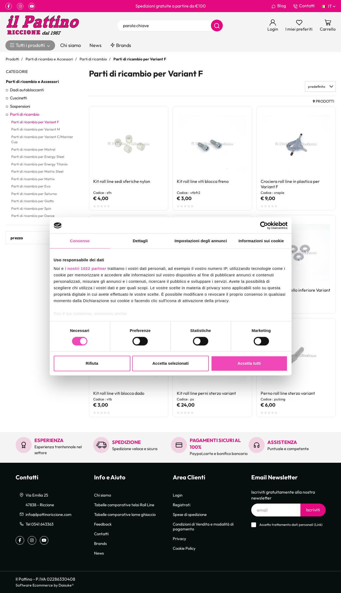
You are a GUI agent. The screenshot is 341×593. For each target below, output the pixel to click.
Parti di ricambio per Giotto (32, 201)
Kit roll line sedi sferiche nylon (121, 181)
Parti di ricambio (24, 114)
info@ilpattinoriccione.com (48, 514)
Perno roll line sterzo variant (288, 393)
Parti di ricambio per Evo (30, 186)
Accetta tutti (249, 363)
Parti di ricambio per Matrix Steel (37, 171)
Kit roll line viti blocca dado (118, 393)
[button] (320, 86)
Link (318, 525)
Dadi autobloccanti (27, 89)
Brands (120, 45)
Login (177, 495)
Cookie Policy (184, 548)
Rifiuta (92, 363)
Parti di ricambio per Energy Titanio (39, 164)
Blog (278, 5)
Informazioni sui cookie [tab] (261, 240)
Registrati (181, 504)
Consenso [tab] (79, 240)
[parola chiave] (170, 25)
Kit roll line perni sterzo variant (206, 393)
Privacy (179, 538)
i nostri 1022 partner (85, 268)
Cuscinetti (18, 97)
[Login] (272, 25)
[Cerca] (217, 25)
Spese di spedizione (190, 514)
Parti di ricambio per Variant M (35, 129)
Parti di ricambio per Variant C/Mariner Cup (42, 139)
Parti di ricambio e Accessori (32, 81)
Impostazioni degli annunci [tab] (200, 240)
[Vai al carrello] (328, 25)
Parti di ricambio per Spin (31, 208)
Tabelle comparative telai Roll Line (124, 504)
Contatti (304, 5)
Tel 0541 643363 (39, 524)
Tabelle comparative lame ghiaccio (125, 514)
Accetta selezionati (170, 363)
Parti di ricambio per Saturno (34, 193)
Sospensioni (20, 106)
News (95, 45)
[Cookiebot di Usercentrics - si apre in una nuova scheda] (264, 225)
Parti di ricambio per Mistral (33, 149)
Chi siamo (70, 45)
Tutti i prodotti (30, 45)
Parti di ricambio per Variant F (35, 122)
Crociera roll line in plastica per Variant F (290, 184)
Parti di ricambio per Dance (33, 216)
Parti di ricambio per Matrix (33, 179)
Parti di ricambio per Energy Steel (37, 156)
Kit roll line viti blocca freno (203, 181)
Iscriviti (313, 509)
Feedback (103, 524)
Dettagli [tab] (140, 240)
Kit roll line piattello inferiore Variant (295, 290)
